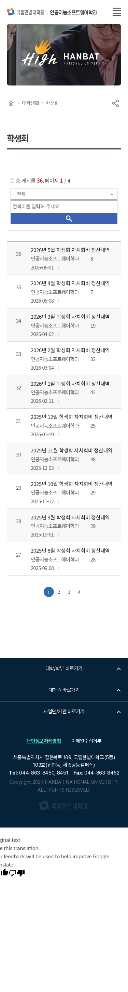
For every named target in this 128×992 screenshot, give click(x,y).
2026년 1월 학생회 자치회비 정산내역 (70, 383)
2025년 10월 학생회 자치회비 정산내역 (71, 483)
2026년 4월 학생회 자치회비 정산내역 (70, 283)
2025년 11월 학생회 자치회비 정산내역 (71, 450)
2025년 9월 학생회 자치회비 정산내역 (70, 516)
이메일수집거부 (86, 741)
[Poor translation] (17, 874)
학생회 (52, 103)
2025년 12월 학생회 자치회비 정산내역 (71, 416)
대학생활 (30, 103)
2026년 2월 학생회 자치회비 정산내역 (70, 350)
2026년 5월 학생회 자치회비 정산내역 (70, 249)
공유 (115, 103)
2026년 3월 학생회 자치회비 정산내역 (70, 316)
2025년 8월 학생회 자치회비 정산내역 (70, 550)
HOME (11, 103)
